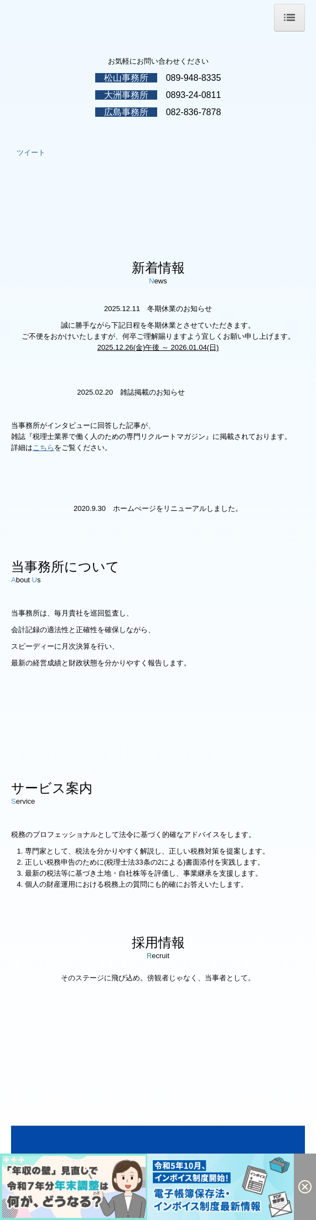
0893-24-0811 (193, 95)
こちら (43, 447)
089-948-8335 (193, 77)
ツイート (31, 152)
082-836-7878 (193, 112)
